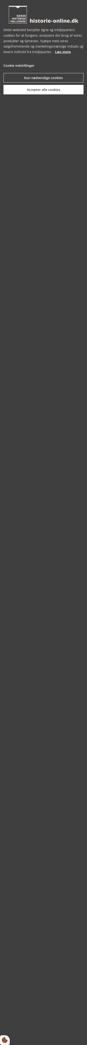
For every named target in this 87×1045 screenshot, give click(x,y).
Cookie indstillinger (18, 65)
